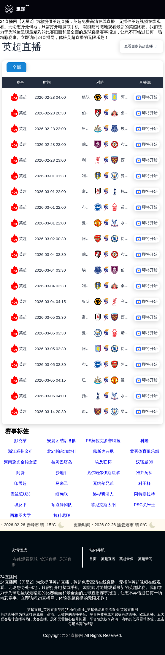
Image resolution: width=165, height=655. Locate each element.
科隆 (144, 440)
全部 (16, 67)
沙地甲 (61, 472)
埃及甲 (20, 504)
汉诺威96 (144, 462)
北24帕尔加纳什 (62, 451)
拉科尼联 (61, 515)
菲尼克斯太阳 (103, 504)
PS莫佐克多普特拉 (103, 440)
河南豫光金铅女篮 (20, 462)
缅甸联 (61, 494)
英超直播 (108, 559)
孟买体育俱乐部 (144, 451)
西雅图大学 (20, 515)
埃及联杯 (103, 462)
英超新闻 (145, 559)
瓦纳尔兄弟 (103, 483)
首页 (92, 559)
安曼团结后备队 (61, 440)
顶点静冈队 (61, 504)
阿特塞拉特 (144, 494)
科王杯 (144, 483)
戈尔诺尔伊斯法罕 (103, 472)
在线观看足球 (25, 559)
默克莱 (20, 440)
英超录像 (126, 559)
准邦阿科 (144, 472)
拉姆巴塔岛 (61, 462)
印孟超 (20, 483)
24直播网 (74, 635)
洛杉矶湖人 (103, 494)
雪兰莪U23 (20, 494)
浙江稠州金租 (20, 451)
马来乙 (61, 483)
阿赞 (20, 472)
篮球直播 (48, 559)
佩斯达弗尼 (103, 451)
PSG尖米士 (144, 504)
